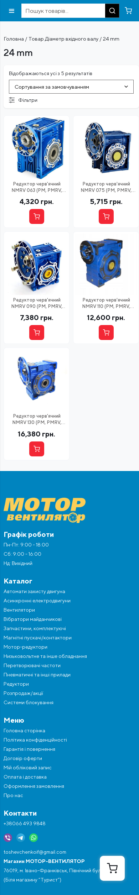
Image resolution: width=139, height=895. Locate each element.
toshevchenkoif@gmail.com (35, 852)
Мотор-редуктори (25, 647)
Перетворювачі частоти (32, 665)
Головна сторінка (24, 730)
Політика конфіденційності (35, 740)
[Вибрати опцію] (36, 216)
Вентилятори (19, 610)
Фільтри (23, 100)
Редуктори (16, 684)
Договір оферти (23, 758)
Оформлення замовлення (34, 786)
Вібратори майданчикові (33, 619)
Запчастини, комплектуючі (35, 628)
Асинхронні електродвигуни (37, 600)
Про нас (13, 795)
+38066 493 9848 (25, 823)
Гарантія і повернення (29, 749)
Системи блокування (28, 702)
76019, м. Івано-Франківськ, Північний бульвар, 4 (60, 870)
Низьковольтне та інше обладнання (45, 656)
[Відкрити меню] (11, 10)
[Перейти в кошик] (128, 10)
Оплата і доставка (25, 777)
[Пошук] (112, 11)
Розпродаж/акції (23, 693)
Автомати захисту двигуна (34, 591)
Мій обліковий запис (28, 767)
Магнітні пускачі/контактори (38, 637)
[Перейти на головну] (69, 510)
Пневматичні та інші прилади (37, 674)
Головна (14, 39)
